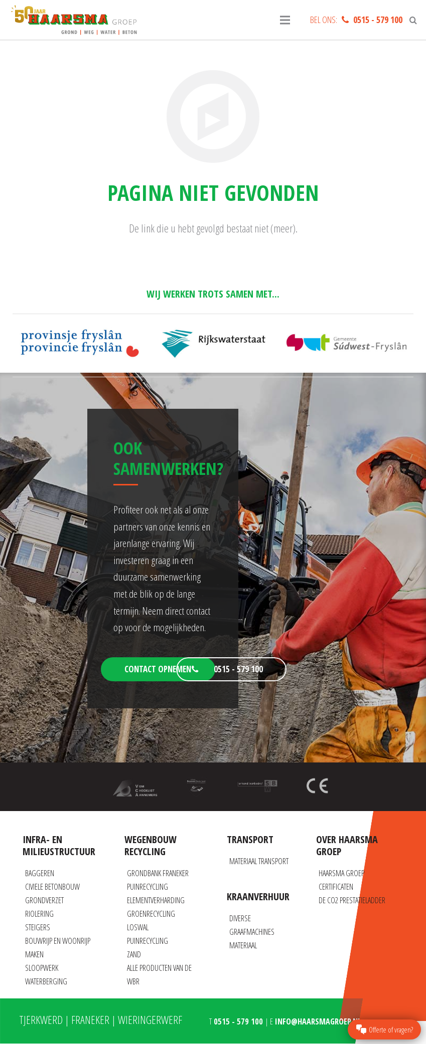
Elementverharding (156, 900)
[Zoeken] (413, 20)
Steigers (37, 927)
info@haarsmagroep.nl (318, 1021)
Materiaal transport (259, 861)
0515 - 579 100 (377, 20)
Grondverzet (44, 900)
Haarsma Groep (341, 873)
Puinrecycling (147, 886)
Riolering (39, 913)
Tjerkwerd (41, 1019)
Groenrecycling (151, 913)
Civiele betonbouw (52, 886)
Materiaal (243, 945)
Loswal (138, 927)
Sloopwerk (41, 967)
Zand (134, 954)
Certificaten (336, 886)
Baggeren (39, 873)
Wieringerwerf (150, 1019)
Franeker (90, 1019)
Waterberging (46, 981)
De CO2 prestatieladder (352, 900)
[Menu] (285, 20)
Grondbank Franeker (158, 873)
